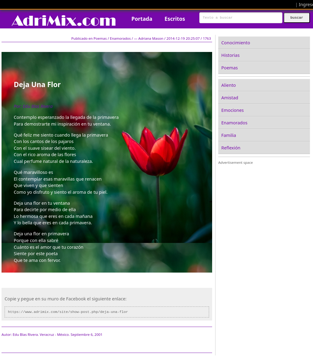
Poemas (229, 68)
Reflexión (230, 148)
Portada (141, 18)
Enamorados (234, 123)
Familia (228, 135)
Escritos (174, 18)
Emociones (232, 110)
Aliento (228, 85)
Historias (230, 55)
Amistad (229, 98)
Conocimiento (235, 43)
